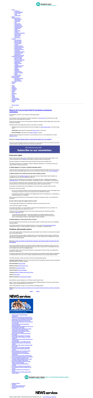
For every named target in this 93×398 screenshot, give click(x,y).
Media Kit (14, 388)
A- (12, 107)
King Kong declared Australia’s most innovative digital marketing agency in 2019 (22, 358)
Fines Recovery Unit (23, 265)
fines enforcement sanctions (49, 225)
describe (25, 159)
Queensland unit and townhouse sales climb (22, 319)
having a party (35, 130)
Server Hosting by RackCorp (49, 396)
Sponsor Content (16, 383)
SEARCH (14, 384)
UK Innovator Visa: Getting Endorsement (21, 333)
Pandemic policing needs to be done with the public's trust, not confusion (33, 139)
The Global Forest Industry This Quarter (21, 335)
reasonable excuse (13, 180)
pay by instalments (53, 171)
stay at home (42, 118)
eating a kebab (33, 132)
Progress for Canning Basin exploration (21, 347)
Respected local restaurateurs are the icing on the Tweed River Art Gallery (22, 327)
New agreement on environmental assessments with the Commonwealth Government (20, 353)
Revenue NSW (21, 263)
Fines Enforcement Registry (24, 276)
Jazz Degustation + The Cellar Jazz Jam (21, 341)
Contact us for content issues (18, 385)
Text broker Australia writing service (20, 360)
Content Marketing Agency (18, 386)
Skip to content (15, 105)
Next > (38, 291)
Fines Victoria (16, 274)
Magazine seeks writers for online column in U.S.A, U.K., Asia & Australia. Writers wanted (22, 318)
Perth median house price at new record (21, 320)
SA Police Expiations (22, 270)
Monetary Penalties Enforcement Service (23, 272)
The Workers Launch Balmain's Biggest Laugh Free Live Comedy (21, 332)
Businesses (14, 334)
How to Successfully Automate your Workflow (22, 356)
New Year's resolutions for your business (21, 366)
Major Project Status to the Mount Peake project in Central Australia (21, 362)
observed (17, 212)
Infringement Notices (20, 268)
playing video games (45, 127)
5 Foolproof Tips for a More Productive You (22, 355)
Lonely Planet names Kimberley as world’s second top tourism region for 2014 (21, 329)
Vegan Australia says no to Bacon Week (21, 350)
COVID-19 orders (24, 176)
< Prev (31, 291)
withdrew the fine (13, 136)
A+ (10, 107)
